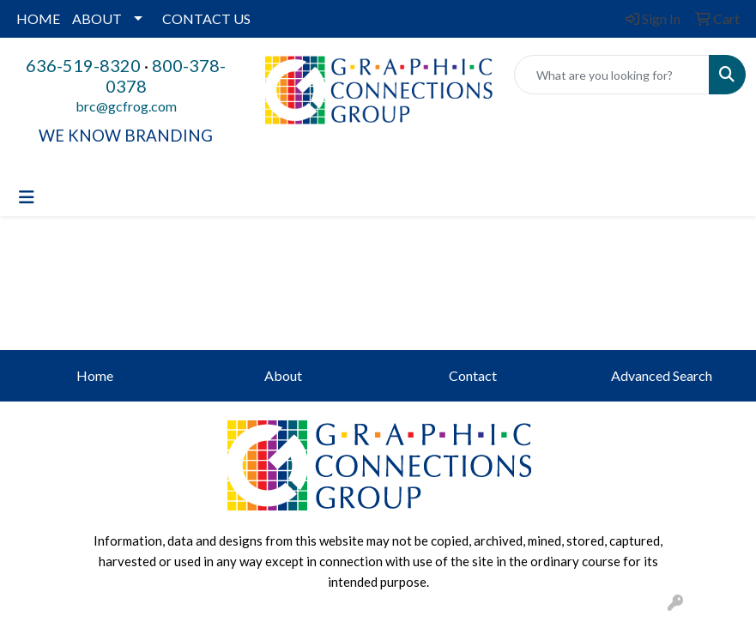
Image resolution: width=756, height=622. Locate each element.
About (283, 375)
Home (94, 375)
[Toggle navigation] (27, 196)
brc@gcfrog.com (126, 106)
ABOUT (97, 18)
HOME (38, 18)
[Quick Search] (612, 74)
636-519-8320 (83, 65)
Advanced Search (661, 375)
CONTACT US (206, 18)
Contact (473, 375)
